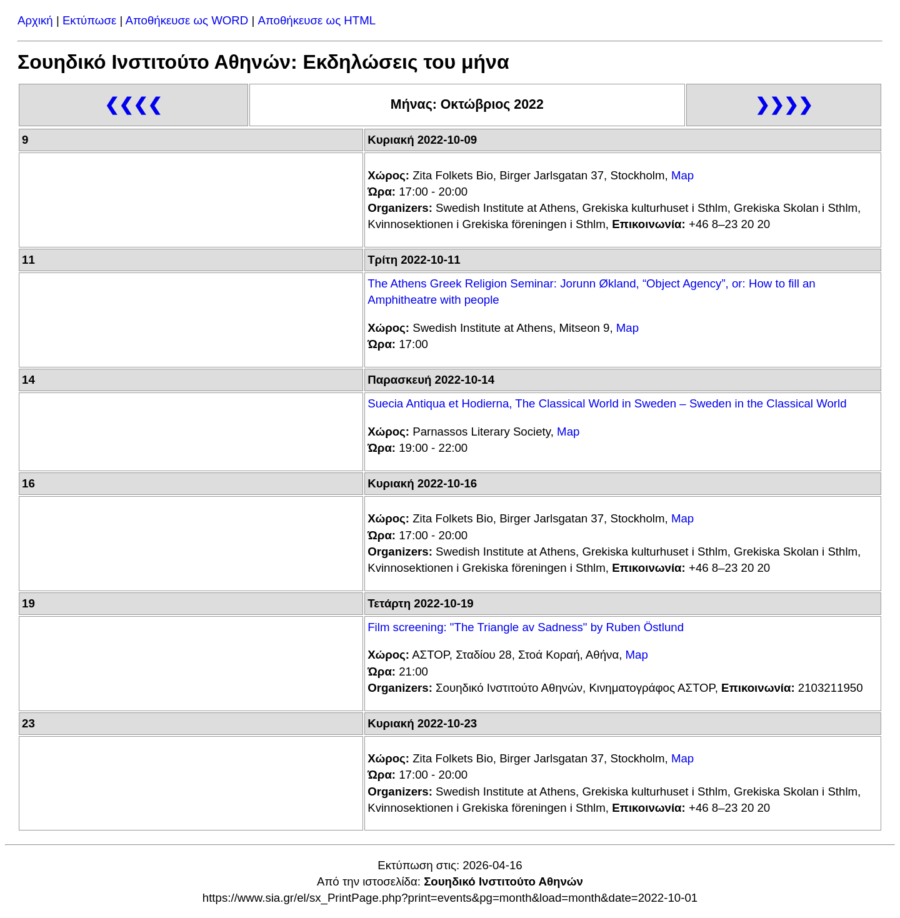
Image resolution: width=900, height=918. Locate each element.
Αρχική (35, 20)
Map (682, 175)
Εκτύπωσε (89, 20)
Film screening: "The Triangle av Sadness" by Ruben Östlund (526, 627)
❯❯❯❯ (783, 104)
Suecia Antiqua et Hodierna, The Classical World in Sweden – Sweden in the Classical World (607, 403)
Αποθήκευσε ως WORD (186, 20)
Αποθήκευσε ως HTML (317, 20)
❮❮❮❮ (133, 104)
